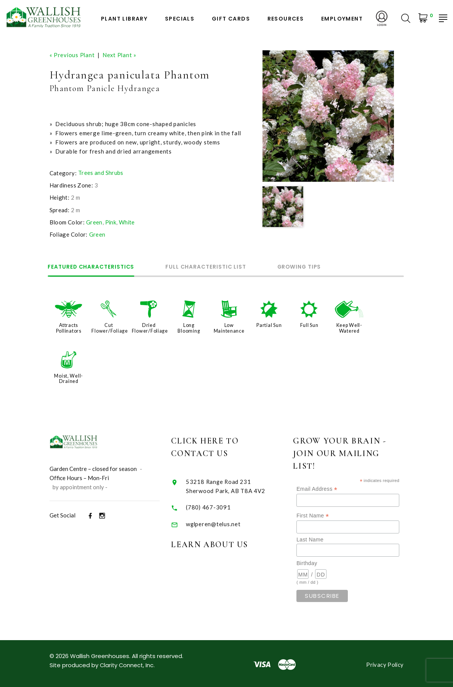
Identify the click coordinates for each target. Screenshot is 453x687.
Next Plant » (120, 54)
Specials (179, 19)
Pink (111, 221)
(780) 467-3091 (219, 504)
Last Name (324, 538)
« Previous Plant (73, 54)
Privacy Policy (384, 662)
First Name (327, 513)
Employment (342, 19)
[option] (328, 116)
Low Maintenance (228, 327)
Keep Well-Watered (349, 327)
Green (94, 221)
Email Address (331, 487)
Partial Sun (269, 325)
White (127, 221)
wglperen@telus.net (224, 522)
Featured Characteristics (94, 266)
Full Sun (309, 325)
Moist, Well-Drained (68, 377)
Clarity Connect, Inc (127, 663)
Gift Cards (231, 19)
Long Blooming (189, 327)
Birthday (321, 561)
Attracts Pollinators (69, 327)
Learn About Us (220, 543)
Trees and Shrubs (100, 172)
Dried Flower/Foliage (150, 327)
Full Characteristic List (213, 266)
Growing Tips (311, 266)
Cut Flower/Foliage (109, 327)
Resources (285, 19)
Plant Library (124, 19)
